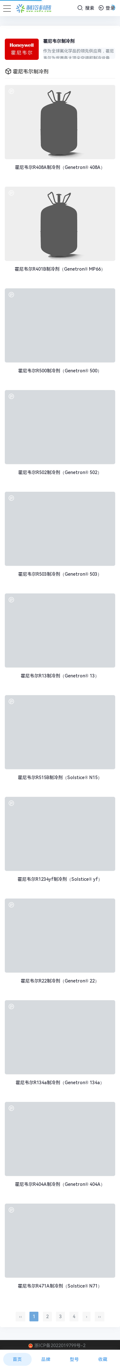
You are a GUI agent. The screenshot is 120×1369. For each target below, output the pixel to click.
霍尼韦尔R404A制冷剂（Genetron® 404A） (60, 1184)
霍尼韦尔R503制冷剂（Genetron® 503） (60, 574)
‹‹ (20, 1316)
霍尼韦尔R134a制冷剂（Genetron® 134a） (60, 1082)
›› (99, 1316)
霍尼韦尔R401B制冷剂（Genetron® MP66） (60, 269)
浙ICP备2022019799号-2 (59, 1345)
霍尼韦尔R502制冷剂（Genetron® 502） (60, 472)
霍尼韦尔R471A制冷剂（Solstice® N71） (60, 1286)
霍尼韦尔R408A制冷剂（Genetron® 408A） (60, 167)
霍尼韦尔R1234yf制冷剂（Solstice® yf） (60, 879)
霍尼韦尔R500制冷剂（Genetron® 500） (60, 370)
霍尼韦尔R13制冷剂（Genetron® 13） (60, 675)
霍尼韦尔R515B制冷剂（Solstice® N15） (60, 777)
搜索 (86, 8)
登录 (107, 8)
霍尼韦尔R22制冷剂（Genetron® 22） (60, 980)
